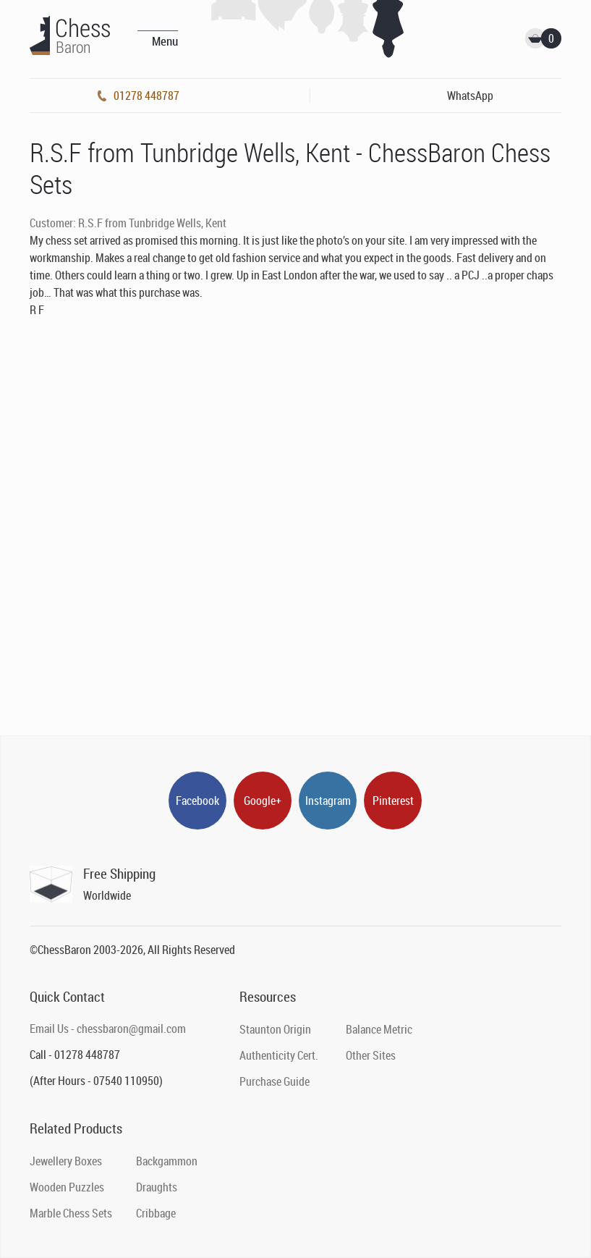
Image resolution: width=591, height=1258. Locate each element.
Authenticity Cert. (278, 1055)
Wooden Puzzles (67, 1187)
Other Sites (371, 1055)
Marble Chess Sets (71, 1213)
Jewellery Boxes (66, 1161)
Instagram (328, 801)
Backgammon (166, 1161)
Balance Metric (379, 1029)
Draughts (156, 1187)
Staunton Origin (275, 1029)
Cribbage (156, 1213)
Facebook (197, 801)
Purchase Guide (274, 1081)
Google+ (262, 801)
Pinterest (393, 801)
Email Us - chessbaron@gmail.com (108, 1029)
